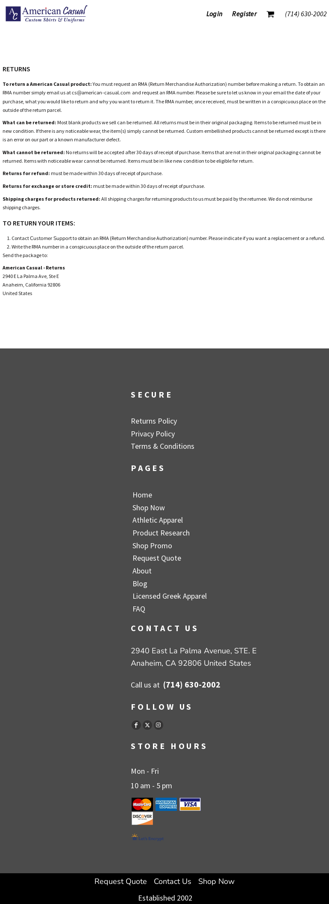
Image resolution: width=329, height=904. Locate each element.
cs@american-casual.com (101, 92)
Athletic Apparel (157, 520)
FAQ (138, 609)
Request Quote (156, 558)
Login (214, 13)
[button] (270, 14)
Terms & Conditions (162, 446)
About (142, 571)
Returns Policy (154, 421)
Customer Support (51, 238)
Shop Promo (152, 545)
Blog (139, 583)
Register (244, 13)
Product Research (161, 533)
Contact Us (172, 881)
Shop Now (148, 507)
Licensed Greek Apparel (169, 596)
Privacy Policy (153, 434)
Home (142, 495)
